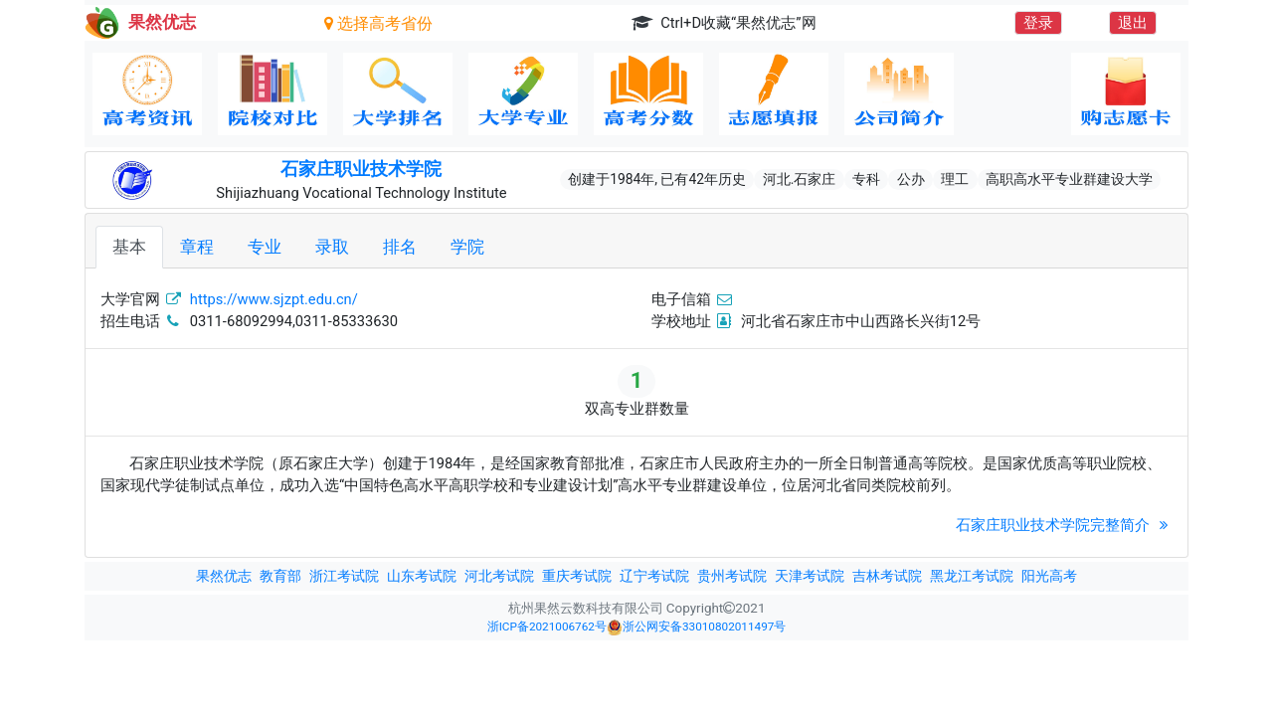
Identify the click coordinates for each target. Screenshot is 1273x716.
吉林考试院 (887, 576)
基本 (129, 247)
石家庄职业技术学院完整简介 (1064, 525)
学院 (467, 247)
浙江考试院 (344, 576)
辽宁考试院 (654, 576)
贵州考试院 (732, 576)
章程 (197, 247)
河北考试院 (499, 576)
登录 (1038, 23)
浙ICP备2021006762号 (547, 626)
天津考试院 (809, 576)
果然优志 (224, 576)
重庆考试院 (577, 576)
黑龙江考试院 (971, 576)
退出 (1133, 23)
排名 (400, 247)
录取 (332, 247)
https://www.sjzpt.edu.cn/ (274, 299)
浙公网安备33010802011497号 (696, 627)
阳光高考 (1049, 576)
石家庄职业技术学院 (361, 169)
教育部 (280, 576)
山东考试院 (421, 576)
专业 (264, 247)
